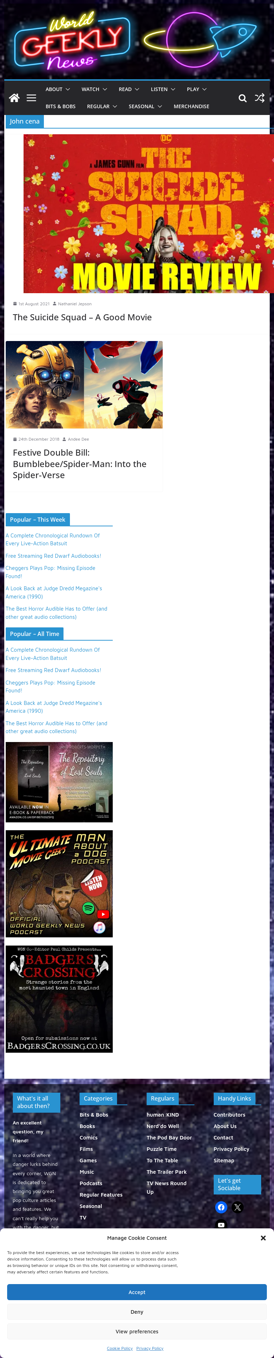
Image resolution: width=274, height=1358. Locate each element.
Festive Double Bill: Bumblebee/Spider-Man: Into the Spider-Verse (80, 463)
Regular (98, 106)
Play (193, 89)
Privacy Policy (149, 1348)
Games (88, 1160)
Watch (91, 89)
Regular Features (101, 1195)
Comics (88, 1137)
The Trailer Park (167, 1172)
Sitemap (224, 1160)
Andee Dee (78, 439)
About (54, 89)
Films (86, 1149)
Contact (223, 1137)
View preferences (137, 1331)
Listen (159, 89)
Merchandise (191, 106)
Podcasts (91, 1183)
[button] (263, 1238)
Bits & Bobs (61, 106)
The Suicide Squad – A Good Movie (82, 317)
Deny (137, 1312)
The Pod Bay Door (169, 1137)
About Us (225, 1126)
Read (125, 89)
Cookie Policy (120, 1348)
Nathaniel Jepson (75, 303)
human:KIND (163, 1115)
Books (87, 1126)
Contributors (229, 1115)
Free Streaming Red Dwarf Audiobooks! (54, 556)
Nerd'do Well (163, 1126)
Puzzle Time (162, 1149)
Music (87, 1172)
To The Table (162, 1160)
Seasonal (141, 106)
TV (83, 1217)
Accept (137, 1292)
